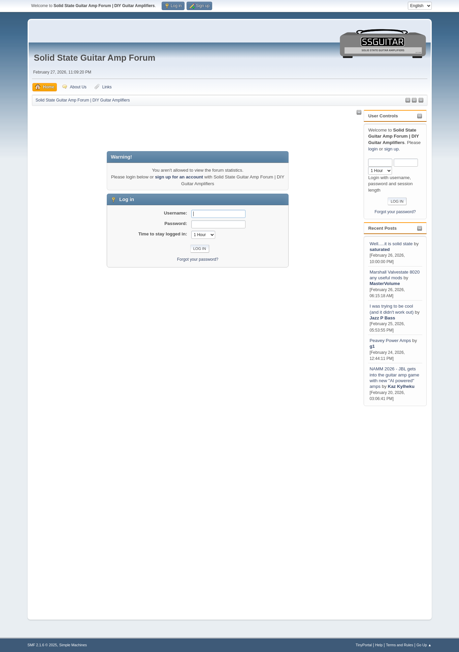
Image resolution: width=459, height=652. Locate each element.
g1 (372, 346)
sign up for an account (179, 176)
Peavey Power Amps (390, 340)
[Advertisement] (391, 508)
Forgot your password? (395, 211)
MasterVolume (384, 283)
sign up (391, 148)
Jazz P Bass (382, 317)
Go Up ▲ (424, 645)
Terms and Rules (399, 645)
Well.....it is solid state (391, 243)
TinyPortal (364, 645)
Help (379, 645)
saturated (379, 249)
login (373, 148)
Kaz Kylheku (401, 386)
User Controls (383, 115)
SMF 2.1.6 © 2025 (42, 645)
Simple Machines (73, 645)
